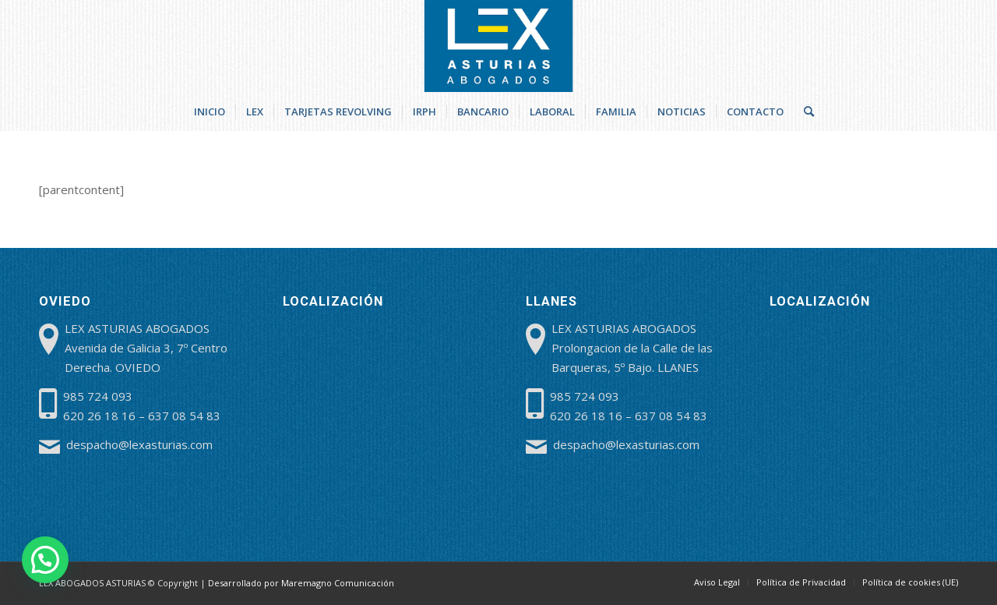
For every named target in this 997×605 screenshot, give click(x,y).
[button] (45, 559)
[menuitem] (209, 111)
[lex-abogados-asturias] (499, 46)
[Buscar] (804, 111)
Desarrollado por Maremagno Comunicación (301, 583)
